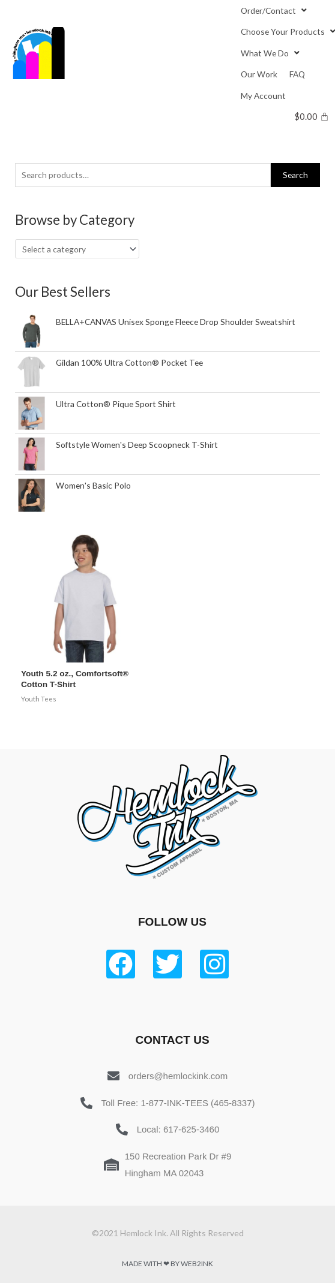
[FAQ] (297, 74)
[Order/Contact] (275, 10)
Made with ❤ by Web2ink (167, 1263)
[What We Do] (272, 53)
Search (295, 175)
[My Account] (263, 95)
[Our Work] (259, 74)
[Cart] (312, 116)
